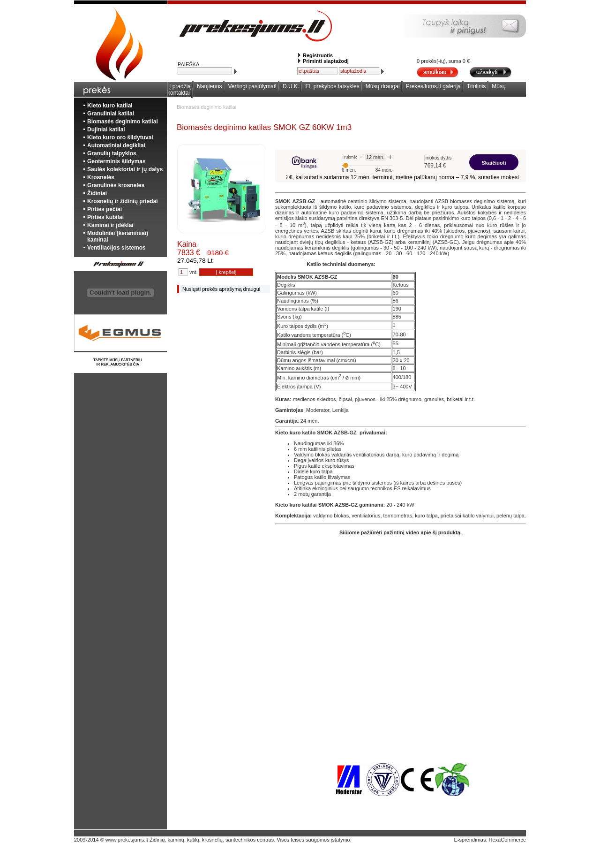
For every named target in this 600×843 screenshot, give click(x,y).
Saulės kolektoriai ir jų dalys (125, 169)
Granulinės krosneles (115, 185)
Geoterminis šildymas (116, 161)
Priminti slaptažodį (326, 61)
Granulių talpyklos (111, 153)
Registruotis (318, 55)
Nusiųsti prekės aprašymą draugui (221, 289)
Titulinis (476, 86)
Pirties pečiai (104, 209)
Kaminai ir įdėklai (110, 225)
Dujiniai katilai (106, 129)
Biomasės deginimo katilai (122, 121)
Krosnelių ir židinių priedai (122, 201)
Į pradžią (180, 86)
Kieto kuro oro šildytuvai (120, 137)
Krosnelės (100, 177)
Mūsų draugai (383, 86)
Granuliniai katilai (110, 113)
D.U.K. (291, 86)
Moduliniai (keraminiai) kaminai (117, 236)
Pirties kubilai (105, 217)
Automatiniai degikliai (116, 145)
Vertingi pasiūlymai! (252, 86)
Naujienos (209, 86)
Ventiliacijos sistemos (116, 247)
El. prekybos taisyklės (332, 86)
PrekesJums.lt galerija (433, 86)
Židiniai (97, 193)
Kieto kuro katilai (110, 105)
